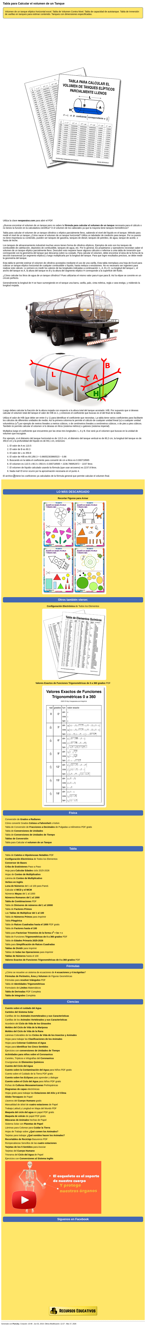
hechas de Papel (25, 1120)
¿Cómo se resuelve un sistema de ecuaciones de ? (45, 972)
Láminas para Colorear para (27, 1127)
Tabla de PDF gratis (32, 924)
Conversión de (23, 819)
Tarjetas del (20, 1150)
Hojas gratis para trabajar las (35, 1093)
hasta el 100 (21, 956)
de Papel (19, 1097)
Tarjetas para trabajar (35, 1135)
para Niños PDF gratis (38, 1070)
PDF (73, 683)
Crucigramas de (24, 1062)
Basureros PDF (26, 1139)
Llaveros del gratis (23, 1100)
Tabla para (34, 933)
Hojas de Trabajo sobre (31, 1131)
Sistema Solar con (24, 1124)
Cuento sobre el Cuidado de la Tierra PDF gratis (29, 1073)
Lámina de (23, 878)
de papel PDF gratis (25, 1116)
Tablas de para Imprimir (29, 952)
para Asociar (25, 1147)
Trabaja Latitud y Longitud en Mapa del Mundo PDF (31, 1108)
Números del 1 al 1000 (20, 893)
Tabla (13, 920)
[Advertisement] (73, 42)
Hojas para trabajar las (33, 1039)
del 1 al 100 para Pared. (27, 886)
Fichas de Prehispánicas (31, 1085)
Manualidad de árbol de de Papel (31, 1104)
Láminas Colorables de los (41, 1035)
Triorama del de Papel (24, 1154)
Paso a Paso (23, 866)
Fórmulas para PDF (25, 980)
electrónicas (22, 1089)
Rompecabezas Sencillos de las (31, 1143)
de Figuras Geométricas (38, 976)
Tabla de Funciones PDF (36, 936)
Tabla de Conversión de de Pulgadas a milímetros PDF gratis (48, 827)
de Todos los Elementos (73, 606)
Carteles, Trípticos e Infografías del (29, 1058)
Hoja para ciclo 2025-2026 (27, 870)
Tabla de (24, 831)
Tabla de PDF (29, 855)
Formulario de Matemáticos (23, 987)
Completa (20, 995)
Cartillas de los (37, 1016)
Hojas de (23, 874)
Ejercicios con (32, 1050)
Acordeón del (28, 1023)
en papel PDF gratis (29, 1112)
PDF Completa (23, 991)
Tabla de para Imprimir (25, 916)
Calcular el (18, 889)
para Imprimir (21, 948)
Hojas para (25, 1043)
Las (24, 913)
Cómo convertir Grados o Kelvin (32, 823)
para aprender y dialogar (31, 1077)
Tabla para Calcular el (28, 842)
